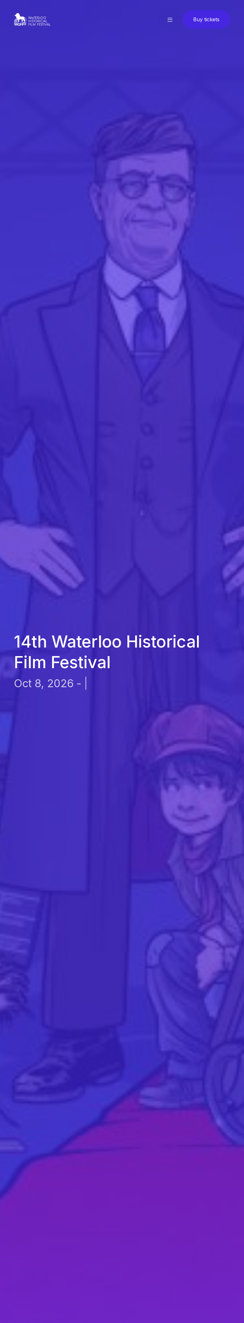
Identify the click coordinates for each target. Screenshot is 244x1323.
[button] (170, 19)
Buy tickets (206, 19)
